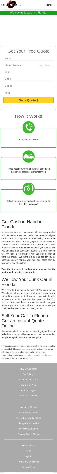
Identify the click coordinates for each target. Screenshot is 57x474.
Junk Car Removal (28, 396)
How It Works (28, 445)
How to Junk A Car (28, 385)
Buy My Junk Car (28, 369)
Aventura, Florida (28, 407)
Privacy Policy (28, 467)
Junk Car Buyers (28, 390)
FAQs (28, 451)
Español (28, 456)
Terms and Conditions (28, 461)
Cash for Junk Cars (28, 379)
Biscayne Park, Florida (28, 423)
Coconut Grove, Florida (28, 434)
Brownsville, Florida (28, 429)
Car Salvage (28, 374)
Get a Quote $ (28, 100)
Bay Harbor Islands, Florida (28, 418)
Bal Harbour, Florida (28, 412)
